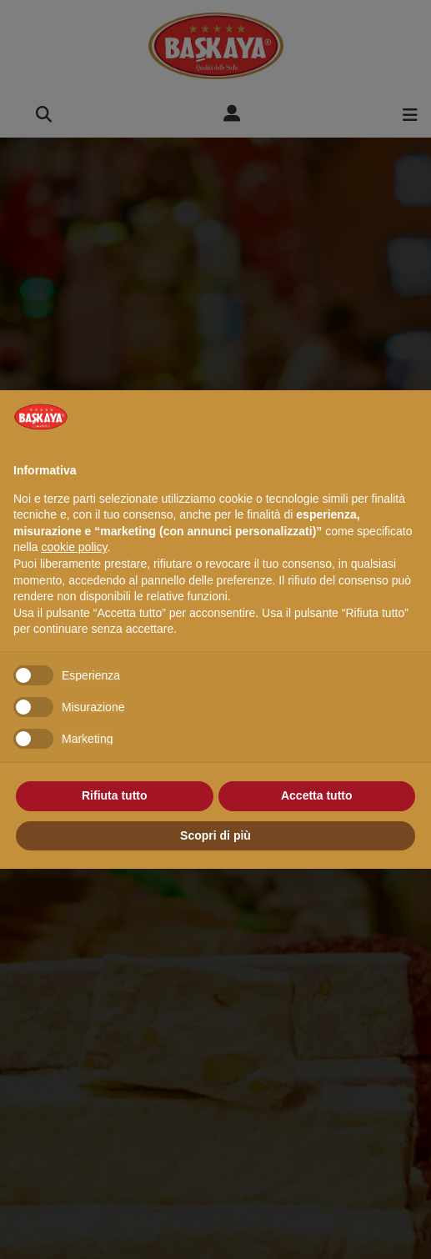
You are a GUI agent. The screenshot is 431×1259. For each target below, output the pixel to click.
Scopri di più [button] (215, 835)
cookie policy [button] (74, 547)
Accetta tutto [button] (317, 795)
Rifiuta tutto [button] (115, 795)
